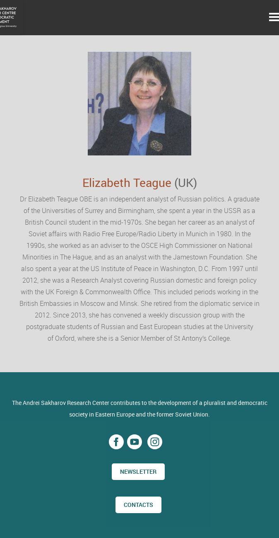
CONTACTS (138, 505)
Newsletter (138, 471)
